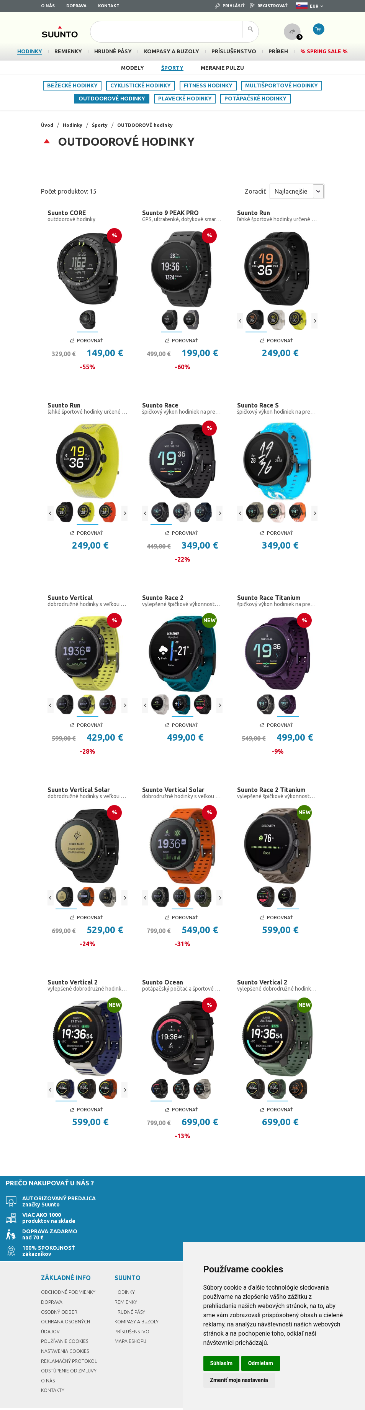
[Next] (314, 322)
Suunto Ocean (164, 991)
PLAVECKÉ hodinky (185, 98)
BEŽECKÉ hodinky (72, 85)
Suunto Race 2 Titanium (275, 797)
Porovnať (86, 342)
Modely (132, 68)
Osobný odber (60, 1290)
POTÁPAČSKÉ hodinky (255, 98)
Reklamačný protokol (71, 1339)
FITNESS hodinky (208, 85)
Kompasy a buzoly (139, 1300)
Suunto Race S (260, 408)
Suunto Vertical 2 (75, 991)
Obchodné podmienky (70, 1270)
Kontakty (53, 1369)
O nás (48, 5)
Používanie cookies (67, 1319)
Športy (172, 68)
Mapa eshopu (132, 1319)
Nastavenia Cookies (67, 1329)
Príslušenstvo (134, 1309)
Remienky (127, 1280)
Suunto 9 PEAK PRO (173, 213)
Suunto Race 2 (165, 602)
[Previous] (240, 322)
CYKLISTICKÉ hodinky (140, 85)
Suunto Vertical (72, 602)
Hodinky (75, 125)
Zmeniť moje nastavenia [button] (239, 1380)
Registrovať (269, 5)
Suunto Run (255, 213)
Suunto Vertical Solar (81, 797)
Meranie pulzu (222, 68)
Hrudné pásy (131, 1290)
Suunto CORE (68, 213)
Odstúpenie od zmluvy (71, 1349)
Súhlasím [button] (221, 1363)
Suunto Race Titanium (272, 602)
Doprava (76, 5)
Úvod (48, 125)
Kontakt (108, 5)
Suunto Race (162, 408)
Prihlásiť (230, 5)
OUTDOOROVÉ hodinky (112, 98)
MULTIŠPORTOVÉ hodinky (281, 85)
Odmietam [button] (260, 1363)
